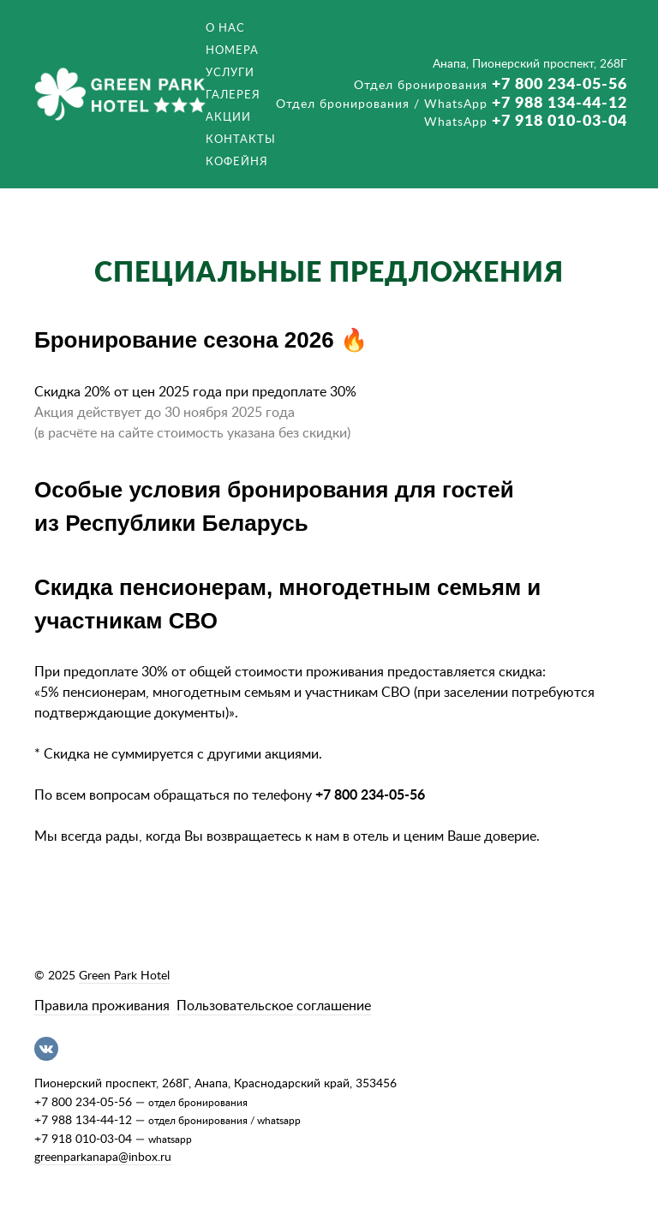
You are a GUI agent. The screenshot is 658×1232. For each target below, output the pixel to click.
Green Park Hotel (124, 975)
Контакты (241, 139)
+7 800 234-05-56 (490, 84)
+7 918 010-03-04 (525, 121)
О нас (225, 28)
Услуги (230, 73)
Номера (232, 50)
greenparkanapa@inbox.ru (102, 1157)
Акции (228, 117)
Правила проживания (102, 1006)
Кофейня (237, 162)
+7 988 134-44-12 (451, 103)
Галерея (233, 95)
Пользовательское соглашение (273, 1006)
